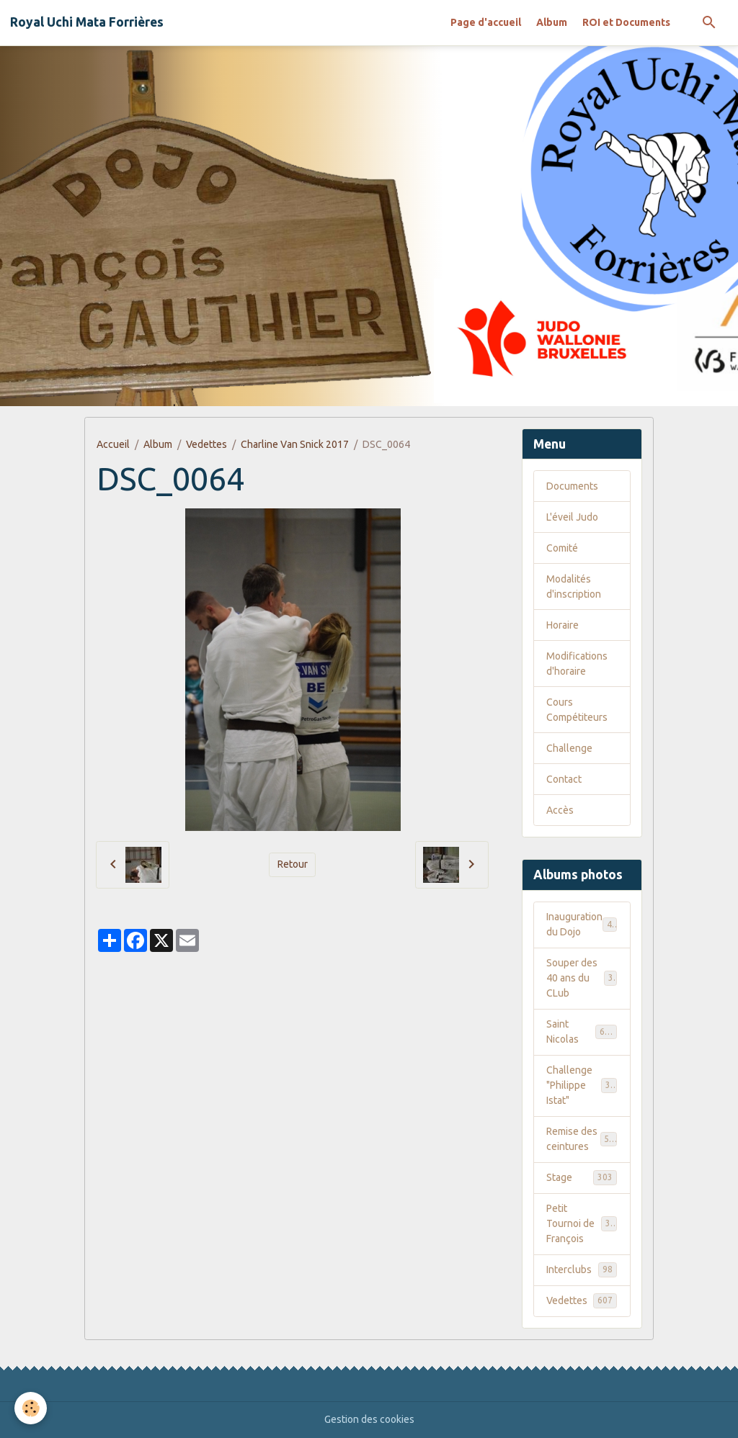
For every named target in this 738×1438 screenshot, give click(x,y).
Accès (560, 810)
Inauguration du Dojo (581, 924)
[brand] (87, 22)
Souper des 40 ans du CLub (582, 978)
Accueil (113, 444)
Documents (572, 486)
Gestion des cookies (369, 1419)
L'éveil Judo (572, 517)
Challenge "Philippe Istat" (583, 1085)
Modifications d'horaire (577, 663)
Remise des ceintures (582, 1138)
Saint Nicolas (581, 1031)
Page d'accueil (485, 22)
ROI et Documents (626, 22)
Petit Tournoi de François (583, 1223)
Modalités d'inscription (573, 586)
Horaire (562, 625)
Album (551, 22)
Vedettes (206, 444)
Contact (564, 779)
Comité (562, 548)
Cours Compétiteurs (577, 709)
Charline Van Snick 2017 (295, 444)
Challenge (569, 748)
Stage (581, 1177)
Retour (292, 864)
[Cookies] (30, 1408)
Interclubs (581, 1269)
